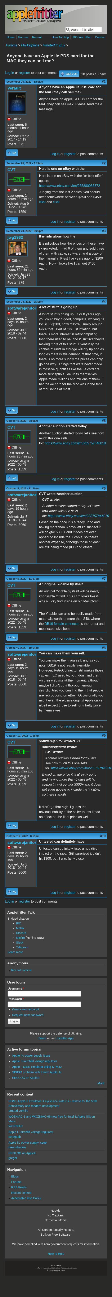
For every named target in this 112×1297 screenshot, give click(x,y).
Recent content (21, 970)
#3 (104, 231)
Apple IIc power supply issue (31, 1055)
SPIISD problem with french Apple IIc (37, 1072)
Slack (19, 942)
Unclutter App (64, 1038)
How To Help (60, 37)
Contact (100, 37)
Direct (42, 1038)
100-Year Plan (81, 37)
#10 (103, 836)
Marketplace (30, 45)
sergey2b (14, 1136)
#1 (104, 81)
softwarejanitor (21, 308)
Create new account (25, 1009)
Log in (9, 73)
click (42, 202)
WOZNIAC (15, 1126)
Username (16, 988)
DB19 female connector (62, 623)
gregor (12, 1158)
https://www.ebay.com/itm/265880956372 (69, 186)
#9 (104, 735)
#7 (104, 579)
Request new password (28, 1015)
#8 (104, 648)
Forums (23, 37)
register (24, 73)
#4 (104, 301)
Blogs (15, 1176)
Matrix (20, 928)
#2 (104, 163)
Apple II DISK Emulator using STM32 (37, 1066)
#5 (104, 421)
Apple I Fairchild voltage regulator (34, 1061)
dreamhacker (17, 1147)
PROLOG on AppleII (25, 1077)
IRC (18, 923)
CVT (11, 170)
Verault (14, 88)
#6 (104, 488)
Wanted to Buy (54, 45)
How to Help (56, 1253)
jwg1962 (15, 237)
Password (16, 999)
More (101, 1083)
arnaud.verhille (18, 1110)
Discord (21, 933)
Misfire (20, 937)
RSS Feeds (19, 1187)
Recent (37, 37)
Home (10, 37)
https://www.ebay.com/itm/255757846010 (75, 443)
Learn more (15, 952)
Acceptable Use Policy (26, 1198)
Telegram (22, 947)
